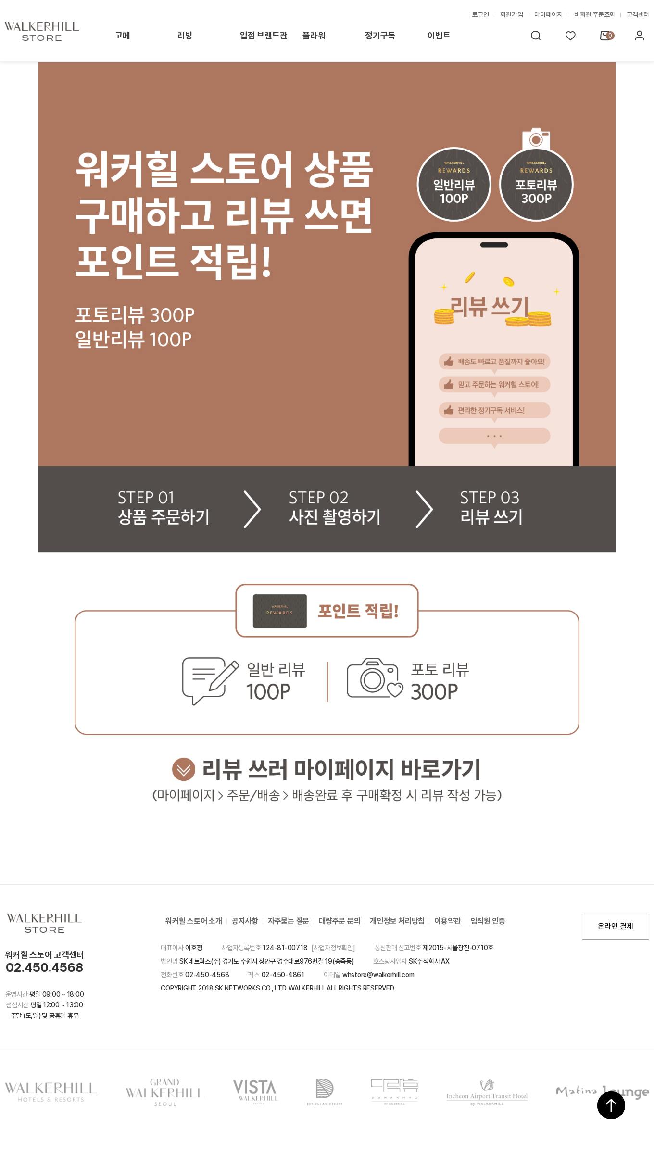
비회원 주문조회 (594, 14)
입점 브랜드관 (263, 35)
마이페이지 (548, 14)
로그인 (480, 14)
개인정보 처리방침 (397, 921)
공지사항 (245, 921)
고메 (122, 35)
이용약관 (447, 921)
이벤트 (439, 35)
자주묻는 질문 (288, 921)
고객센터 (638, 14)
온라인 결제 (615, 926)
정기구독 (380, 35)
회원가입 (511, 14)
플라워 (313, 35)
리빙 (185, 35)
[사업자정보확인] (333, 948)
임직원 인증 (487, 921)
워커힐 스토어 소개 (193, 921)
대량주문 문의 (339, 921)
